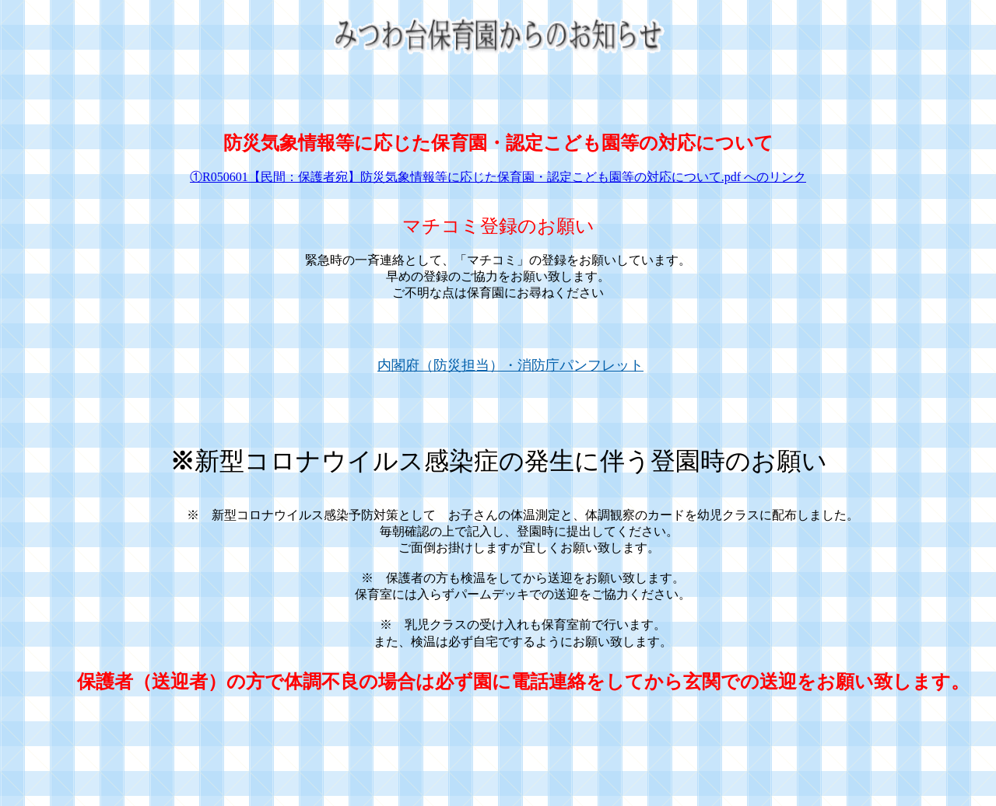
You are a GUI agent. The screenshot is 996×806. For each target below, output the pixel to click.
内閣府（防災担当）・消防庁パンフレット (510, 365)
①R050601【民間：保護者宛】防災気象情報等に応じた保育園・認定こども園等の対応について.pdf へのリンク (498, 176)
